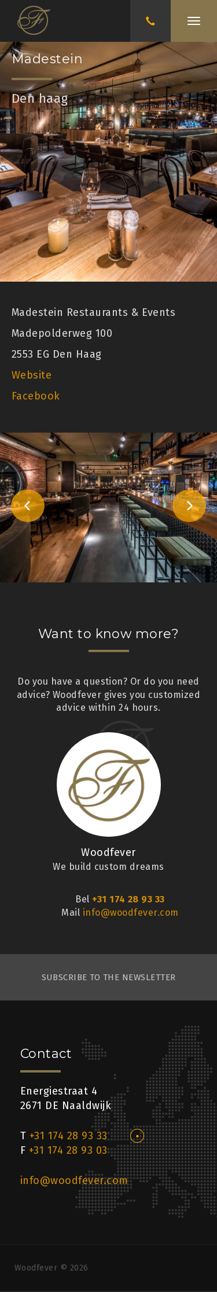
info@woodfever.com (131, 912)
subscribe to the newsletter (109, 977)
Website (32, 375)
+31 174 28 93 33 (128, 899)
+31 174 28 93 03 (68, 1150)
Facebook (36, 396)
